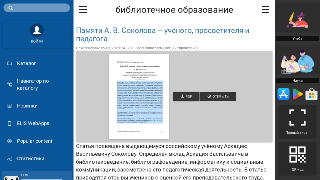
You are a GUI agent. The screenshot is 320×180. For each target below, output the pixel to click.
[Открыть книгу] (139, 96)
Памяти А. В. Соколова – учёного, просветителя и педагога (162, 34)
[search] (37, 8)
